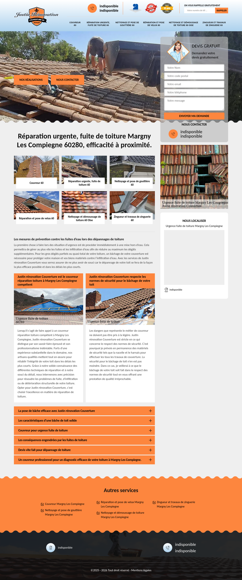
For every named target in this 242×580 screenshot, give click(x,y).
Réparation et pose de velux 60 (153, 23)
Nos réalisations (31, 79)
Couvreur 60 (75, 23)
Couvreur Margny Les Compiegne (64, 504)
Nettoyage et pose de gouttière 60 (127, 23)
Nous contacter (67, 79)
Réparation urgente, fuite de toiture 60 (98, 23)
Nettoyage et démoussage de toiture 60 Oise (183, 23)
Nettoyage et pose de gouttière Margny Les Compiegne (63, 512)
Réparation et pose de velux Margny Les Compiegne (122, 504)
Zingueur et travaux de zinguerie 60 (214, 23)
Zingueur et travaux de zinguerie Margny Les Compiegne (176, 504)
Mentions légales (141, 570)
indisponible (109, 6)
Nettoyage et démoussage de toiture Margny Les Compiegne (122, 515)
